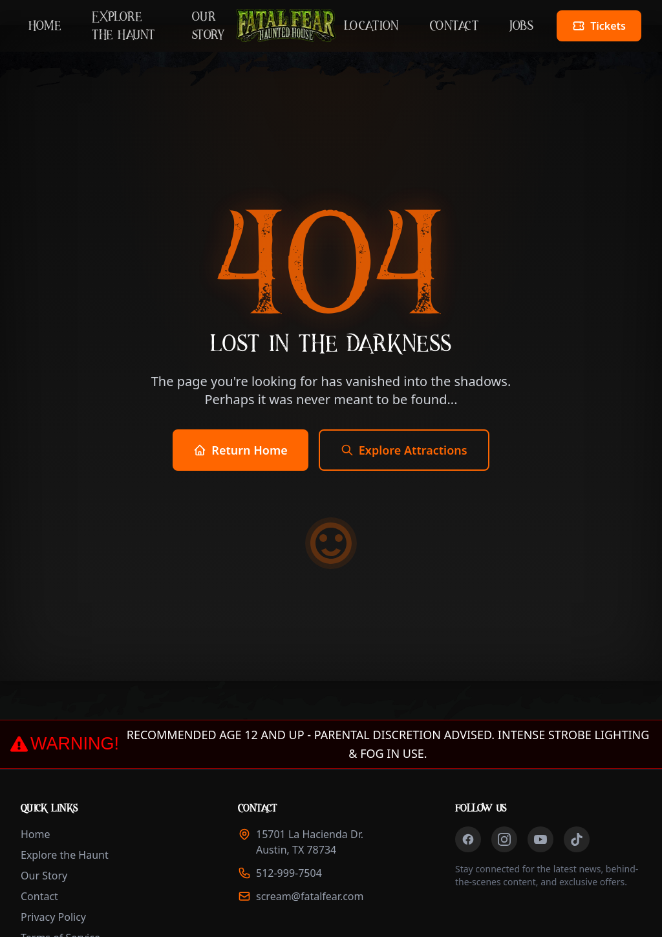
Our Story (208, 25)
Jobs (521, 25)
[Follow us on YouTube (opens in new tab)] (540, 839)
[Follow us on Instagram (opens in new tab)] (504, 839)
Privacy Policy (53, 917)
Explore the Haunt (123, 25)
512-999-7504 (289, 873)
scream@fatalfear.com (310, 896)
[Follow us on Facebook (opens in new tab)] (468, 839)
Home (44, 25)
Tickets (606, 30)
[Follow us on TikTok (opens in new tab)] (577, 839)
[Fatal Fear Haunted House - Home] (285, 26)
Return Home (240, 450)
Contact (454, 25)
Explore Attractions (404, 450)
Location (371, 25)
